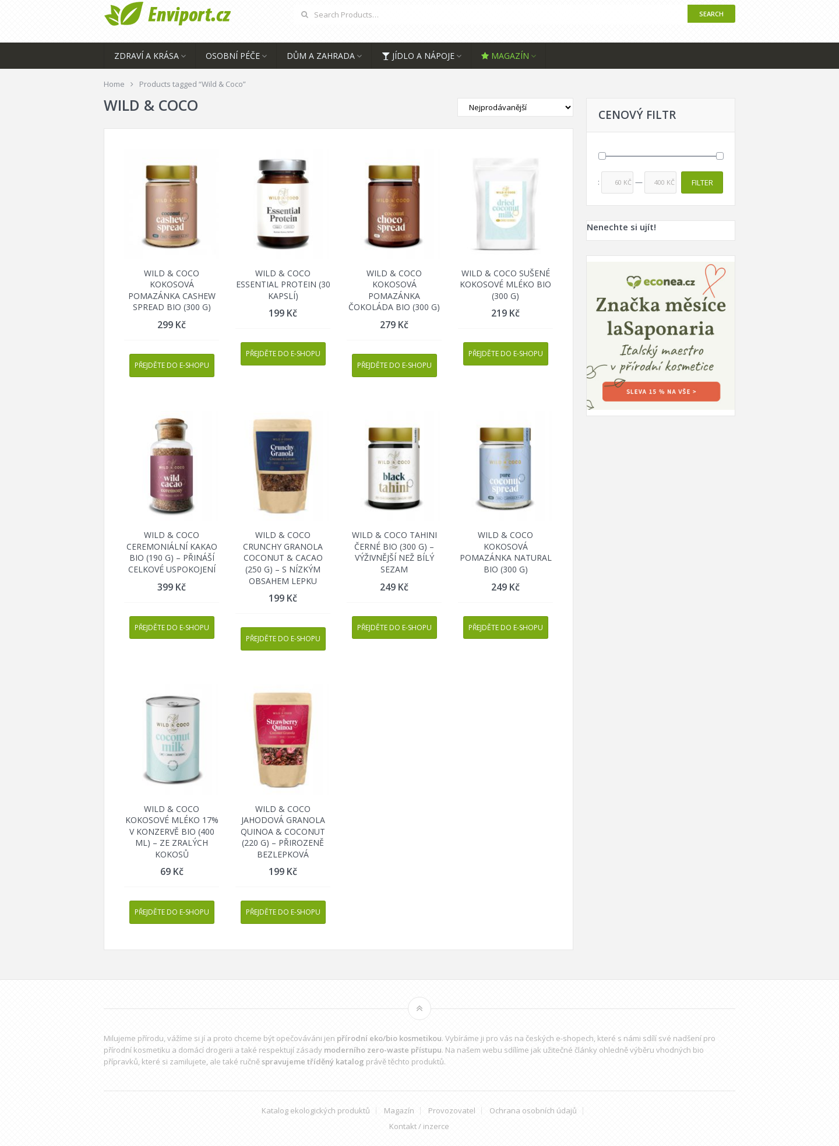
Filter (702, 182)
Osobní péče (233, 55)
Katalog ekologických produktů (316, 1111)
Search (711, 13)
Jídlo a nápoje (418, 55)
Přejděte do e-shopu (172, 365)
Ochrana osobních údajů (533, 1111)
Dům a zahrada (321, 55)
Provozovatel (451, 1111)
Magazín (505, 55)
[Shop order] (515, 107)
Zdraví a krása (146, 55)
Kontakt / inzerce (419, 1126)
